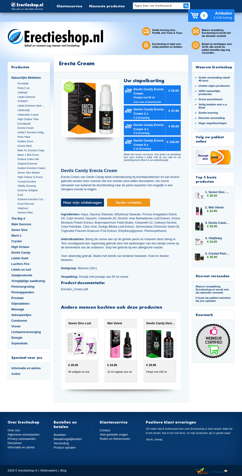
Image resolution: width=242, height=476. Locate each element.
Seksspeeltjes (21, 315)
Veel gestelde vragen (114, 434)
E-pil (20, 194)
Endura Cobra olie (28, 159)
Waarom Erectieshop (214, 67)
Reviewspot (219, 471)
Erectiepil (22, 83)
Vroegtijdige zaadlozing (28, 281)
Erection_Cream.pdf (74, 289)
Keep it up (23, 88)
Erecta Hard (24, 145)
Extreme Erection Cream (31, 199)
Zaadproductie (21, 275)
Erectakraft (23, 123)
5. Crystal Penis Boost (217, 253)
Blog (63, 470)
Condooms (19, 320)
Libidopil (22, 92)
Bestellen (60, 435)
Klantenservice (69, 6)
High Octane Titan (28, 119)
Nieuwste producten (107, 6)
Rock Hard (23, 136)
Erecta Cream (25, 127)
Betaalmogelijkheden (68, 439)
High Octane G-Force (30, 177)
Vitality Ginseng (26, 185)
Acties (16, 374)
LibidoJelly (23, 110)
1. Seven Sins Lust (217, 192)
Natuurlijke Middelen (26, 77)
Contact (105, 430)
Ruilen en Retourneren (115, 439)
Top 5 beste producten (206, 179)
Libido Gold (19, 258)
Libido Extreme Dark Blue (31, 105)
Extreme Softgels (27, 190)
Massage (17, 309)
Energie (16, 337)
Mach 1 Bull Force (28, 154)
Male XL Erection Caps (30, 150)
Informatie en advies (26, 368)
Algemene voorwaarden (24, 434)
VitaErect (22, 208)
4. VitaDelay (213, 238)
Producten (20, 67)
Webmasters (48, 470)
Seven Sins (19, 230)
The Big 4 (18, 218)
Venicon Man (25, 212)
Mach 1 (16, 235)
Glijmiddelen (20, 303)
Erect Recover (25, 203)
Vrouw (16, 326)
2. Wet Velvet (214, 207)
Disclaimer (15, 443)
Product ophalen (65, 447)
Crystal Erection (26, 181)
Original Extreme (27, 163)
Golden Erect (25, 141)
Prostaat (17, 298)
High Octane (20, 247)
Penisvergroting (23, 286)
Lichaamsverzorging (26, 332)
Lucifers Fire (20, 264)
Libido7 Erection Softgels (31, 132)
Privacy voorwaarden (22, 439)
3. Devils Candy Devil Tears (217, 223)
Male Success (21, 224)
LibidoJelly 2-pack (28, 114)
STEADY (22, 101)
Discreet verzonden (212, 276)
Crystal (16, 241)
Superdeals (19, 343)
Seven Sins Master (28, 172)
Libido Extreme (26, 96)
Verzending (61, 443)
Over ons (14, 430)
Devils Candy (20, 252)
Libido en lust (21, 269)
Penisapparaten (22, 292)
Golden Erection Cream (31, 168)
